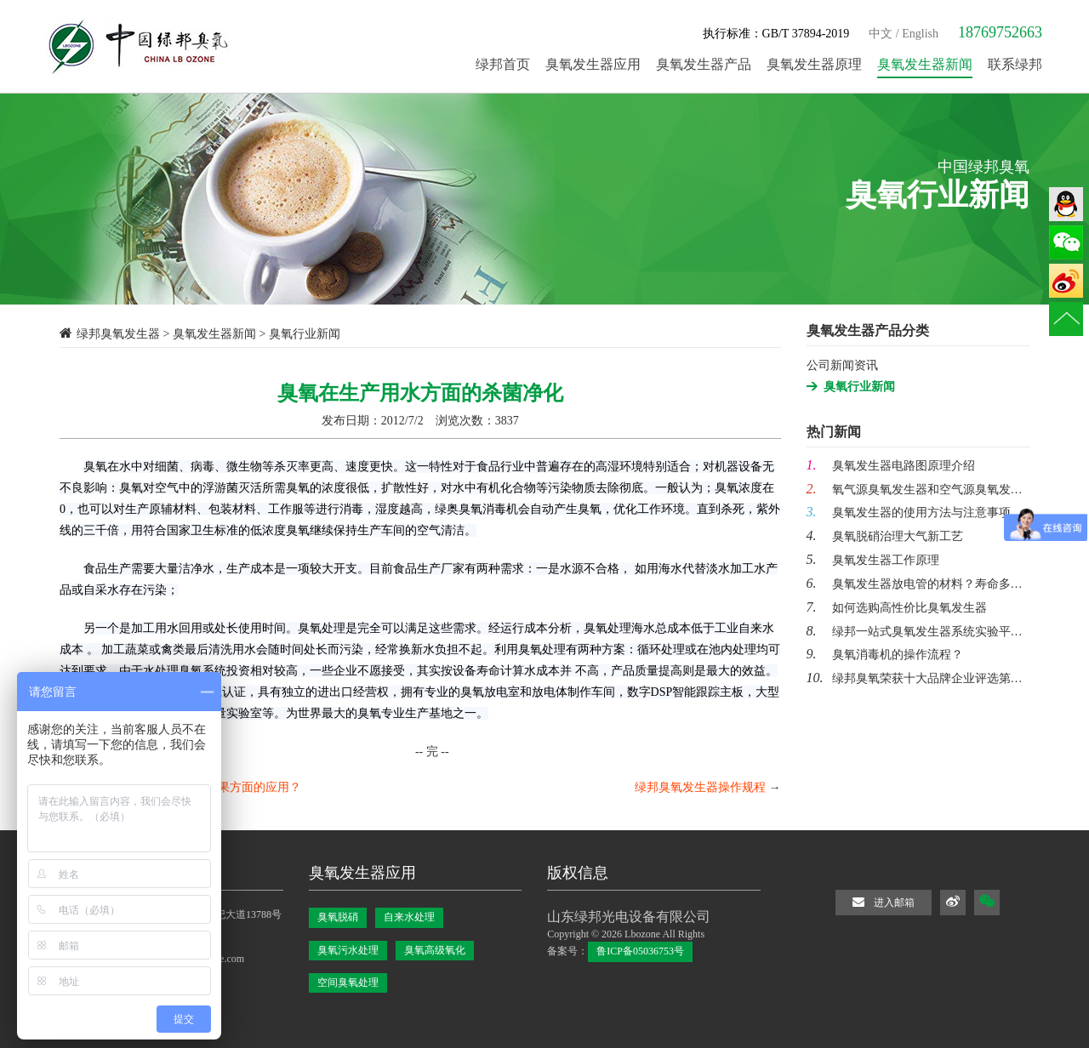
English (920, 33)
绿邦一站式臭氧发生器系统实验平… (915, 631)
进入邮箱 (883, 902)
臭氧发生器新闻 (214, 334)
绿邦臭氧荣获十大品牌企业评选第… (915, 678)
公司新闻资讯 (842, 365)
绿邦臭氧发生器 (118, 334)
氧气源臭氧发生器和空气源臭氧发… (915, 489)
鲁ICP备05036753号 (640, 951)
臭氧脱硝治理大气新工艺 (885, 536)
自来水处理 (409, 917)
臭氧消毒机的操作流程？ (885, 654)
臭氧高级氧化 (434, 950)
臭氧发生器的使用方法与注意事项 (909, 512)
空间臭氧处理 (348, 982)
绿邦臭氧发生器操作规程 (700, 787)
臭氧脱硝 (337, 917)
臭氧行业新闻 (859, 386)
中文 (880, 33)
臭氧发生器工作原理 (873, 560)
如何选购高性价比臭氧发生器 (897, 608)
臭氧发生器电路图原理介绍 (891, 466)
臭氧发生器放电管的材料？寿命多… (915, 584)
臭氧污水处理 (348, 950)
